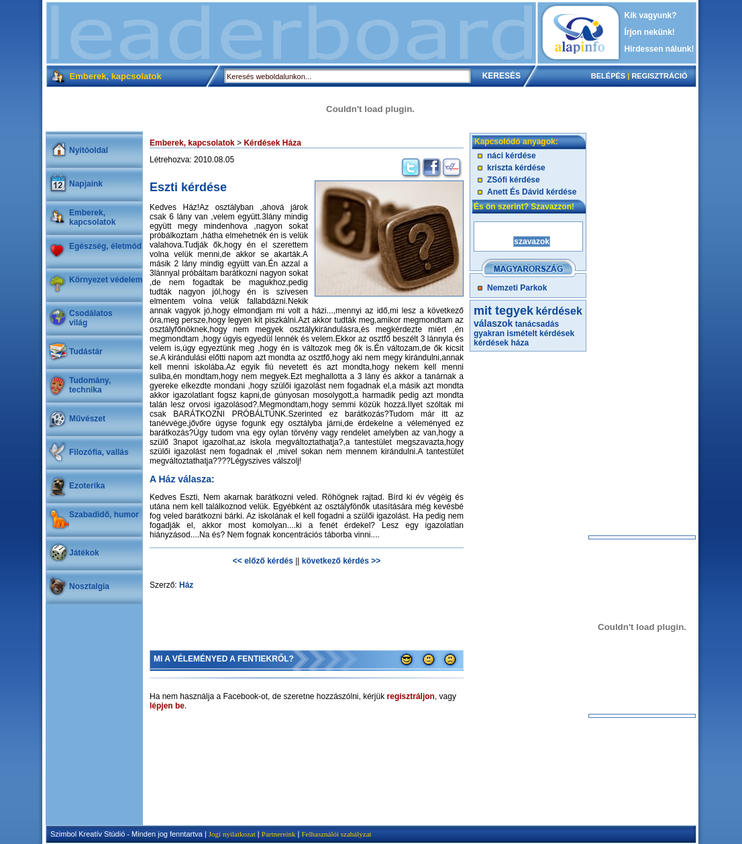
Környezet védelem (105, 279)
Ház (186, 585)
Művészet (87, 418)
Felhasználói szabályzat (336, 834)
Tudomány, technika (90, 385)
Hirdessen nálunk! (659, 49)
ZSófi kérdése (513, 179)
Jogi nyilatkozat (232, 834)
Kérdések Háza (272, 143)
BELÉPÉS (608, 76)
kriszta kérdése (516, 167)
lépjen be (167, 705)
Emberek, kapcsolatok (92, 217)
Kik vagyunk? (651, 15)
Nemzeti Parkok (517, 288)
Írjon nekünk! (650, 32)
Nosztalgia (89, 586)
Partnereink (279, 834)
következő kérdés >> (341, 561)
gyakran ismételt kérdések (524, 333)
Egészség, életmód (105, 246)
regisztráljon (411, 696)
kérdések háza (501, 343)
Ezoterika (87, 485)
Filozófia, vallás (99, 452)
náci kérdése (511, 155)
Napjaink (86, 184)
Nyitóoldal (88, 150)
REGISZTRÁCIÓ (659, 76)
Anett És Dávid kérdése (531, 192)
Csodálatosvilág (91, 318)
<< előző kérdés (263, 561)
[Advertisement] (291, 33)
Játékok (84, 553)
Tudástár (86, 351)
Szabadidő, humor (104, 514)
